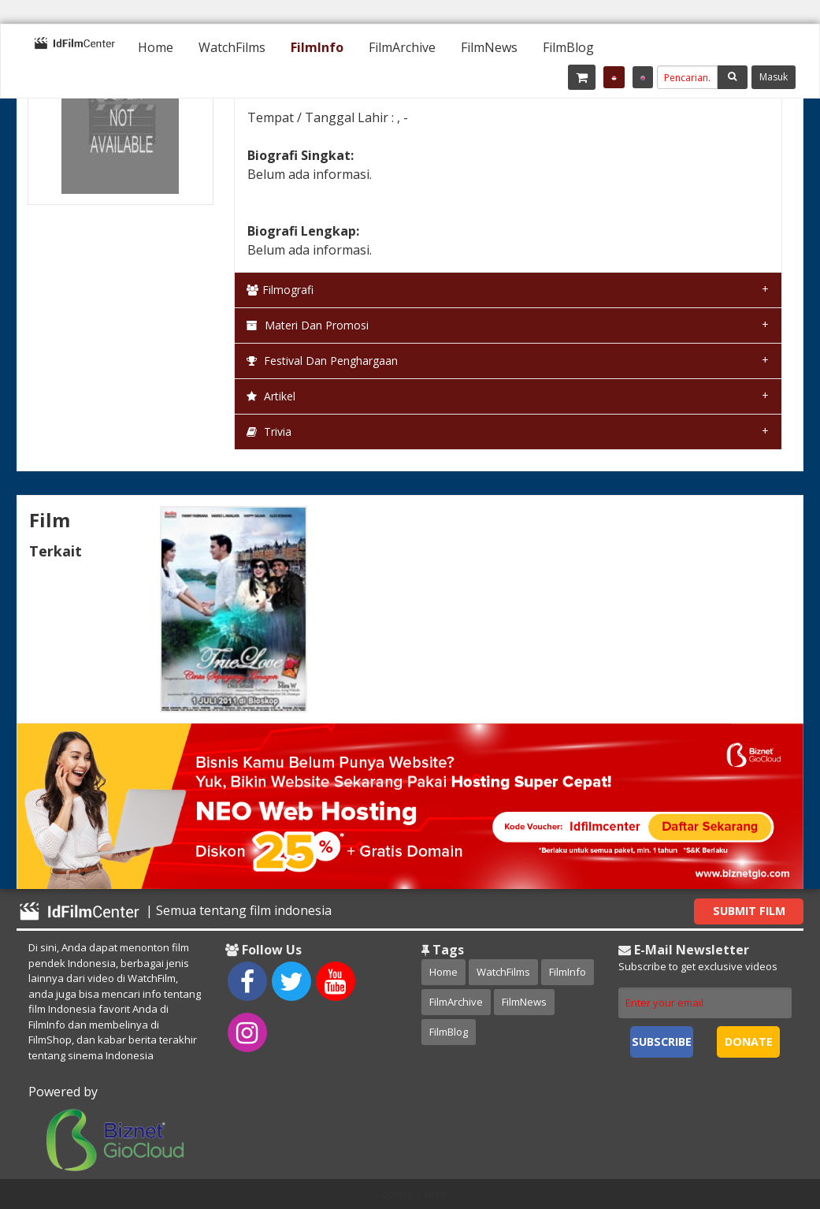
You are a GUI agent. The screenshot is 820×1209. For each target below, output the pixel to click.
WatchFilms (232, 47)
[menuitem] (155, 47)
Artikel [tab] (271, 396)
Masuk (773, 77)
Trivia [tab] (269, 431)
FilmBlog (568, 47)
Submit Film (749, 910)
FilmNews (489, 47)
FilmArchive (402, 47)
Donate (749, 1041)
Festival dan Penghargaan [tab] (322, 360)
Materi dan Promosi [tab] (308, 325)
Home (155, 47)
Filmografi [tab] (280, 289)
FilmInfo (317, 47)
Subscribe (662, 1041)
